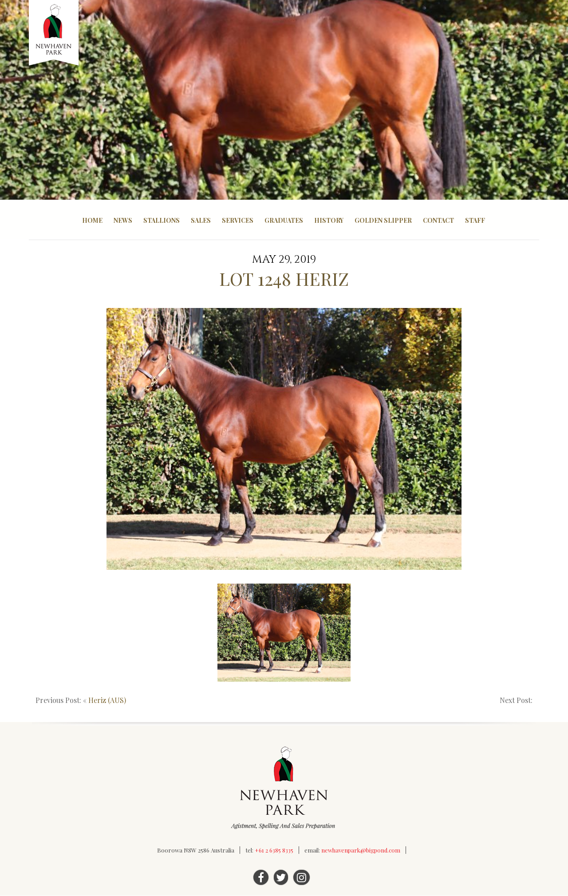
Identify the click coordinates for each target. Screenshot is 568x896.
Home (92, 220)
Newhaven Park (54, 33)
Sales (201, 220)
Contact (438, 220)
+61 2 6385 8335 (274, 850)
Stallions (161, 220)
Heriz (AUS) (107, 700)
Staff (475, 220)
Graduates (283, 220)
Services (237, 220)
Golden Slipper (383, 220)
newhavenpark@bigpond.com (360, 850)
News (123, 220)
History (328, 220)
